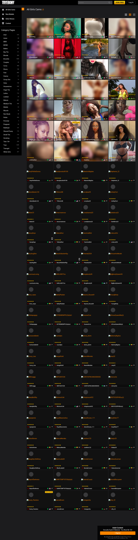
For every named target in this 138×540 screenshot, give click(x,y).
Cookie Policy (123, 537)
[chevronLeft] (23, 9)
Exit (127, 538)
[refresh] (43, 10)
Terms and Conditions (119, 538)
